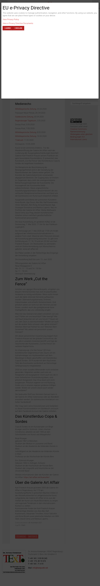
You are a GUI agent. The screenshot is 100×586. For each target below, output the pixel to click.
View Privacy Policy (11, 19)
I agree (8, 28)
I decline (18, 28)
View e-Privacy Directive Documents (18, 23)
